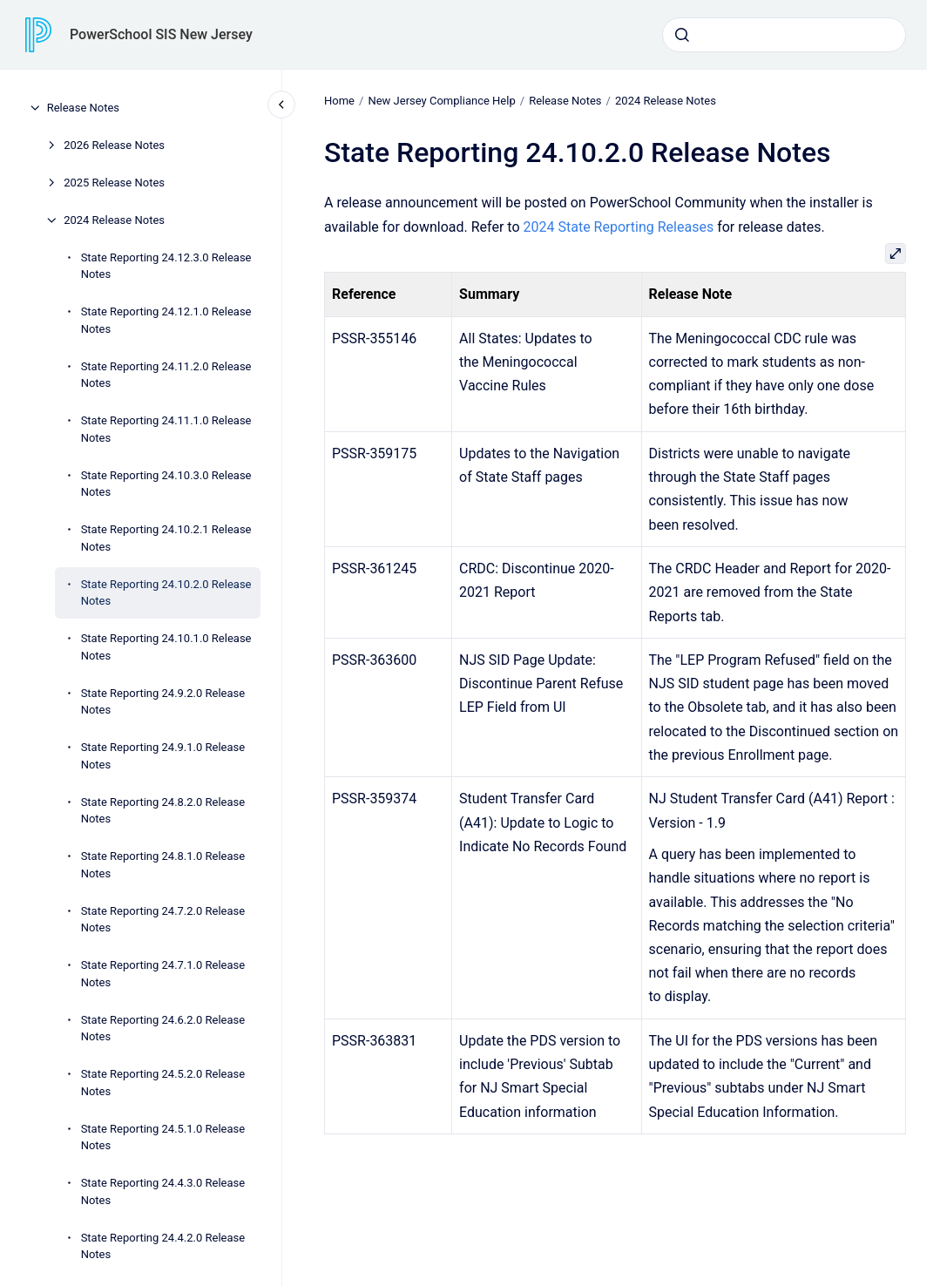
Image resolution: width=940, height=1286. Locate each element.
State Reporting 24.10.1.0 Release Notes (166, 647)
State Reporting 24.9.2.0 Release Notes (163, 702)
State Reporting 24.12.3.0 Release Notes (166, 266)
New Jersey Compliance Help (441, 100)
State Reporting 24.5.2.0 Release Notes (163, 1082)
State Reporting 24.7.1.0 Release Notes (163, 973)
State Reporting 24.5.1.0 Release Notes (163, 1137)
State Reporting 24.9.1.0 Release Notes (163, 756)
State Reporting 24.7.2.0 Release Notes (163, 919)
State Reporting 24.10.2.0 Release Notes (166, 593)
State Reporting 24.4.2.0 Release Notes (163, 1246)
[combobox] (784, 34)
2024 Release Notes (114, 220)
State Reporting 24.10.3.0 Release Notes (166, 484)
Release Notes (83, 107)
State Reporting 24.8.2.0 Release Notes (163, 810)
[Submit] (682, 35)
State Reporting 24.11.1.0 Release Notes (166, 429)
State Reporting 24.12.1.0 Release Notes (166, 320)
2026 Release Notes (114, 145)
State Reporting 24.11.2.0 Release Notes (166, 375)
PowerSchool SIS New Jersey (161, 34)
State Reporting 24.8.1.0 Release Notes (163, 864)
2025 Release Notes (114, 182)
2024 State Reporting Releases (618, 226)
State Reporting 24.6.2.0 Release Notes (163, 1028)
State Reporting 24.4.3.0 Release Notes (163, 1191)
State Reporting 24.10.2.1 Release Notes (166, 538)
